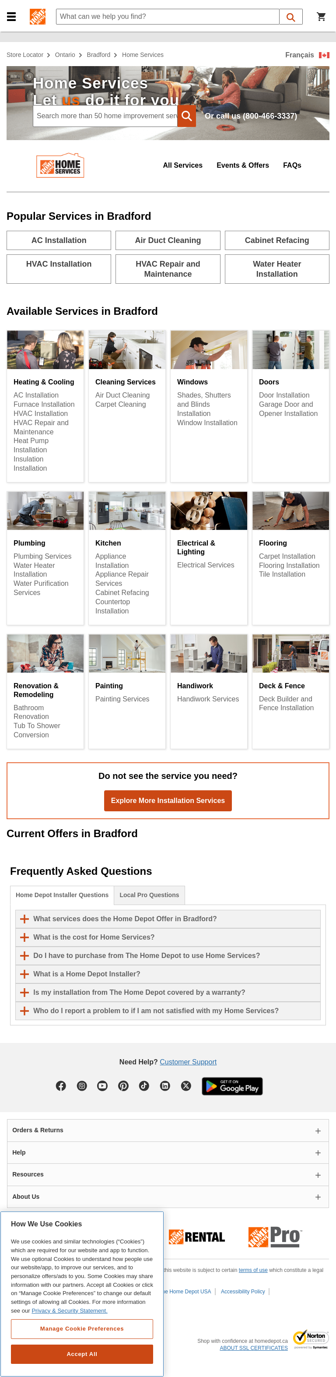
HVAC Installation (41, 413)
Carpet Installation (287, 556)
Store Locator (25, 54)
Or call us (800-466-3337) (251, 116)
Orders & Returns (37, 1130)
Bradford (99, 54)
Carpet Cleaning (120, 404)
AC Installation (36, 395)
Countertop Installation (112, 606)
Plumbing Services (43, 556)
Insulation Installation (30, 463)
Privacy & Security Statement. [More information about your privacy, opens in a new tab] (69, 1310)
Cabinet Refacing (122, 592)
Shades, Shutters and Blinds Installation (204, 404)
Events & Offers (243, 165)
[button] (11, 16)
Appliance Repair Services (122, 579)
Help (18, 1152)
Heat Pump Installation (31, 445)
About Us (25, 1196)
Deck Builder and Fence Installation (286, 703)
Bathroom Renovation (31, 712)
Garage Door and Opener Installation (288, 409)
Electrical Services (205, 565)
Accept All (81, 1354)
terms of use (253, 1270)
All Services (183, 165)
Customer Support (188, 1062)
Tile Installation (282, 574)
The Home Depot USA (185, 1292)
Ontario (65, 54)
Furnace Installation (44, 404)
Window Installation (207, 422)
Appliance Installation (112, 561)
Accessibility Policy (243, 1292)
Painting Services (122, 699)
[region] (82, 1294)
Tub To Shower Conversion (37, 730)
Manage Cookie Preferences (82, 1328)
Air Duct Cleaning (122, 395)
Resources (28, 1174)
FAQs (292, 165)
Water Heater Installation (34, 570)
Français (299, 55)
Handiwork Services (208, 699)
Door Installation (284, 395)
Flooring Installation (289, 565)
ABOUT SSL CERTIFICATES (254, 1348)
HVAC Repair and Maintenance (41, 427)
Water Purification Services (41, 588)
